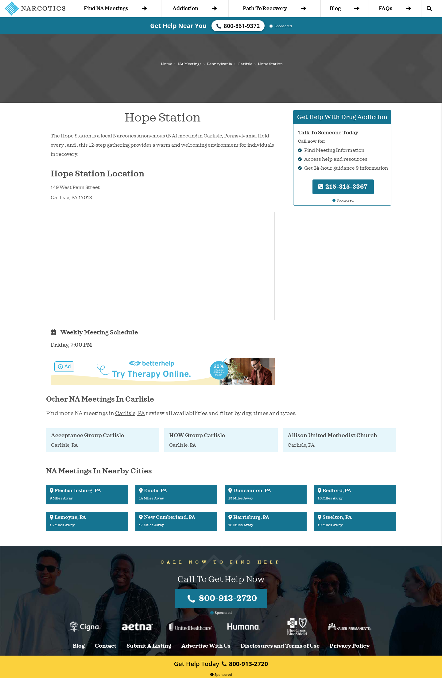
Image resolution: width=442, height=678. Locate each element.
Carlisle (245, 64)
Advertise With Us (206, 645)
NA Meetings (189, 64)
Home (166, 64)
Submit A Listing (148, 645)
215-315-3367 (343, 187)
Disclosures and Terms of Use (280, 645)
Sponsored (221, 674)
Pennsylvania (219, 64)
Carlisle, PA (130, 413)
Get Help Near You (178, 25)
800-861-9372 (238, 25)
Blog (344, 8)
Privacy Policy (350, 645)
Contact (105, 645)
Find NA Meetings (115, 8)
